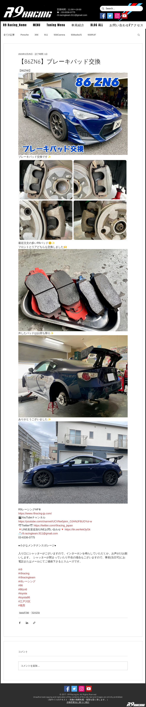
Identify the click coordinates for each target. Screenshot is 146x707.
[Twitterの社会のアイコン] (110, 16)
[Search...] (121, 8)
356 (36, 34)
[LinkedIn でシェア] (27, 622)
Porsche (25, 34)
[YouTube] (124, 16)
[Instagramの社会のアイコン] (117, 16)
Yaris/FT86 (24, 612)
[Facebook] (103, 16)
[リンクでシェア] (34, 622)
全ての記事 (9, 34)
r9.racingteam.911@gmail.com (72, 15)
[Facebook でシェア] (19, 622)
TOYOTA (35, 612)
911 (46, 34)
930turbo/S (76, 34)
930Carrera (59, 34)
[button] (36, 25)
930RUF (92, 34)
